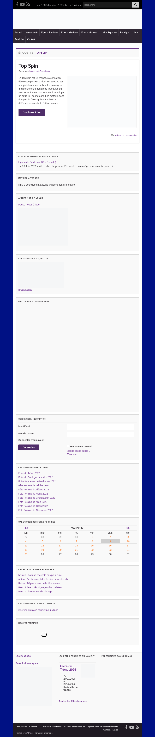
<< (26, 528)
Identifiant (24, 426)
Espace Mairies (69, 32)
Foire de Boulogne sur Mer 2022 (35, 477)
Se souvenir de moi (81, 446)
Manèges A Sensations (39, 71)
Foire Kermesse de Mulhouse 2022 (37, 481)
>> (128, 528)
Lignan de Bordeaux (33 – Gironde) (37, 162)
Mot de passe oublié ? (78, 450)
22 (92, 550)
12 (42, 545)
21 (76, 550)
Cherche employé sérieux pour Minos (38, 610)
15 (92, 545)
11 (26, 545)
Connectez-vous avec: (31, 440)
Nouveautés (32, 32)
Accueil (18, 32)
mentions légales (110, 729)
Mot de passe (26, 433)
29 (60, 537)
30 (76, 537)
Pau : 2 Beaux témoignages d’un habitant (40, 587)
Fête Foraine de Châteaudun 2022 (36, 497)
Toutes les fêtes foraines (73, 701)
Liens (135, 32)
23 (110, 550)
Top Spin (28, 66)
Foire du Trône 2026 (68, 668)
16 (110, 545)
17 (128, 545)
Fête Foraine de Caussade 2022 (35, 510)
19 (42, 550)
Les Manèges (23, 656)
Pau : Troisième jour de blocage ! (35, 591)
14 (76, 545)
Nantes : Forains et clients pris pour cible (40, 575)
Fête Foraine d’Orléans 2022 (33, 489)
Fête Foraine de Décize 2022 (33, 485)
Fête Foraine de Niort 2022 (32, 502)
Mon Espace (109, 32)
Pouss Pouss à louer (29, 204)
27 (26, 537)
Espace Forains (49, 32)
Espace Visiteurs (90, 32)
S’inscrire (72, 454)
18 (26, 550)
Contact (31, 39)
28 (42, 537)
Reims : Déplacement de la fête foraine (39, 583)
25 (26, 554)
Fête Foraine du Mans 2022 (33, 493)
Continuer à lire (31, 112)
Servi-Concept (30, 726)
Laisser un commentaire (125, 135)
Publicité (19, 39)
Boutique (124, 32)
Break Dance (25, 289)
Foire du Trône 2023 (29, 473)
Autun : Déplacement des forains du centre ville (43, 579)
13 (60, 545)
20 (60, 550)
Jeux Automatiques (27, 663)
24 (128, 550)
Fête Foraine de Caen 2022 (33, 506)
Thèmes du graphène (43, 733)
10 (128, 541)
